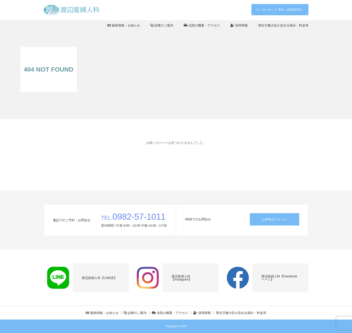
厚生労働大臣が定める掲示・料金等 (283, 25)
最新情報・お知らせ (123, 25)
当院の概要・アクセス (202, 25)
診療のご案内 (161, 25)
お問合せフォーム (274, 219)
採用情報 (239, 25)
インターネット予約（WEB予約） (280, 9)
